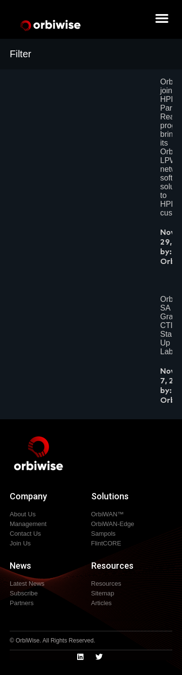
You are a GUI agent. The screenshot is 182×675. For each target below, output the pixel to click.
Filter (20, 54)
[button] (162, 18)
